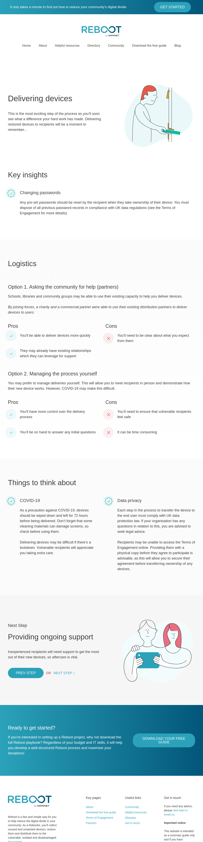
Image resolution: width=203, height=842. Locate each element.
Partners (91, 823)
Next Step (63, 673)
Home (26, 45)
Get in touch (132, 823)
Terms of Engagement (99, 817)
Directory (93, 45)
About (43, 45)
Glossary (130, 817)
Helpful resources (67, 45)
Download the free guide (149, 45)
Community (116, 45)
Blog (177, 45)
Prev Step (26, 673)
